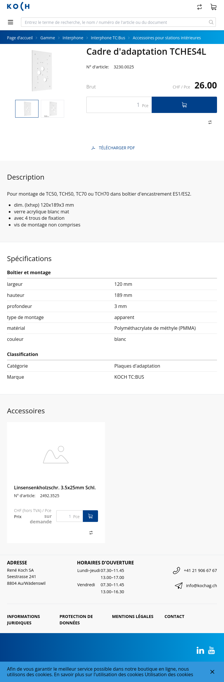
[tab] (26, 109)
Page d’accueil (20, 37)
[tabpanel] (39, 70)
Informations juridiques (23, 620)
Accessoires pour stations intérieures (167, 37)
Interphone (73, 37)
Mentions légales (132, 616)
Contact (174, 616)
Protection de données (76, 620)
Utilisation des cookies (169, 674)
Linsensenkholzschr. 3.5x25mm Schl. (55, 487)
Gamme (47, 37)
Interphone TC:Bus (108, 37)
